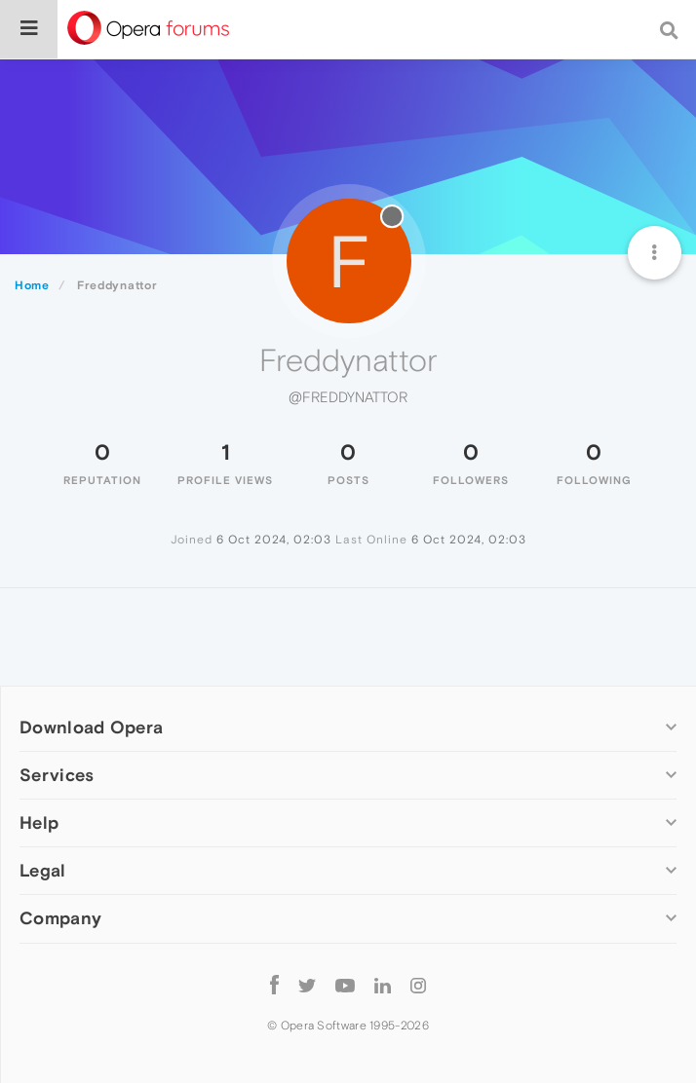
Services (56, 775)
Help (38, 822)
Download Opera (91, 727)
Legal (42, 870)
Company (60, 918)
